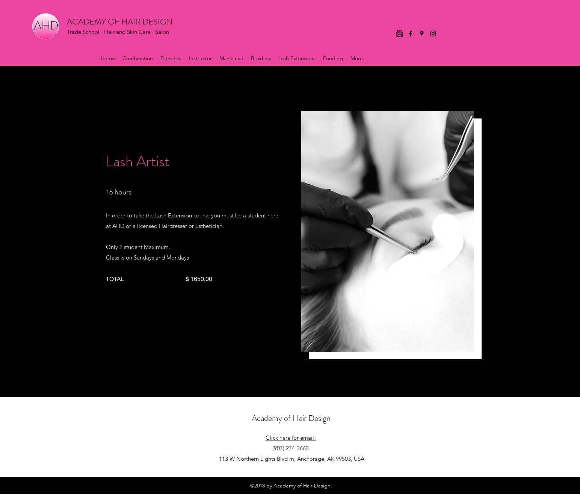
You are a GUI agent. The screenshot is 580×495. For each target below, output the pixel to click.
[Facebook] (410, 33)
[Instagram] (433, 33)
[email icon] (399, 33)
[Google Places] (422, 33)
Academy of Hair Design (291, 418)
